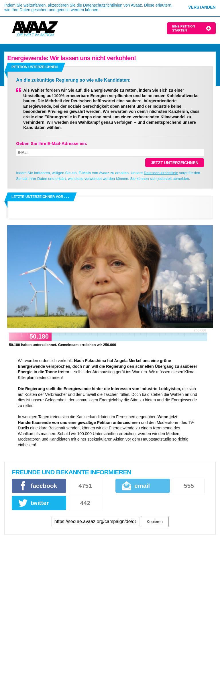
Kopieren (155, 521)
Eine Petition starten (183, 28)
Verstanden (201, 7)
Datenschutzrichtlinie (161, 173)
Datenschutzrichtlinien (102, 5)
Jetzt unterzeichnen (174, 162)
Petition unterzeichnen (34, 67)
